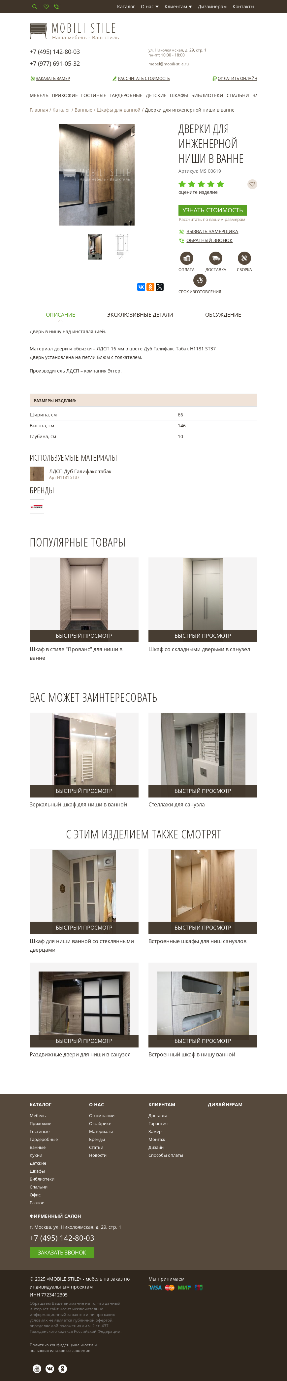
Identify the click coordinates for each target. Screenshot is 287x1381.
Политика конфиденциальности (61, 1345)
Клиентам (178, 6)
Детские (156, 95)
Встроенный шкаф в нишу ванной (191, 1054)
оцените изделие (198, 192)
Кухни (36, 1155)
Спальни (238, 95)
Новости (98, 1155)
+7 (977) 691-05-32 (55, 63)
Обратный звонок (205, 240)
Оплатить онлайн (234, 78)
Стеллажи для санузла (176, 804)
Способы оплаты (165, 1155)
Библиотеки (207, 95)
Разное (37, 1203)
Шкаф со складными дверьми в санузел (199, 649)
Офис (35, 1195)
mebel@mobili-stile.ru (168, 64)
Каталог (126, 6)
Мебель (39, 95)
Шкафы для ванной (119, 110)
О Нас (96, 1104)
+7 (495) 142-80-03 (55, 51)
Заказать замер (50, 78)
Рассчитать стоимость (141, 78)
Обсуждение (223, 314)
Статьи (96, 1147)
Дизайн (156, 1147)
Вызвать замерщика (208, 231)
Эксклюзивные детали (140, 314)
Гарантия (158, 1123)
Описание (60, 314)
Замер (155, 1131)
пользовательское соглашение (60, 1350)
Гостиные (93, 95)
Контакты (243, 6)
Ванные (83, 110)
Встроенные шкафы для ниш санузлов (197, 941)
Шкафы (179, 95)
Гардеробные (126, 95)
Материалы (101, 1131)
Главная (39, 110)
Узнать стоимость (212, 210)
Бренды (97, 1139)
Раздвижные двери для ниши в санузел (80, 1054)
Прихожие (65, 95)
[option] (96, 247)
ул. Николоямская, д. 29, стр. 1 (177, 50)
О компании (101, 1115)
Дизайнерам (212, 6)
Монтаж (156, 1139)
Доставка (157, 1115)
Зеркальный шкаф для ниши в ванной (78, 804)
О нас (150, 6)
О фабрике (100, 1123)
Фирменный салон (55, 1216)
